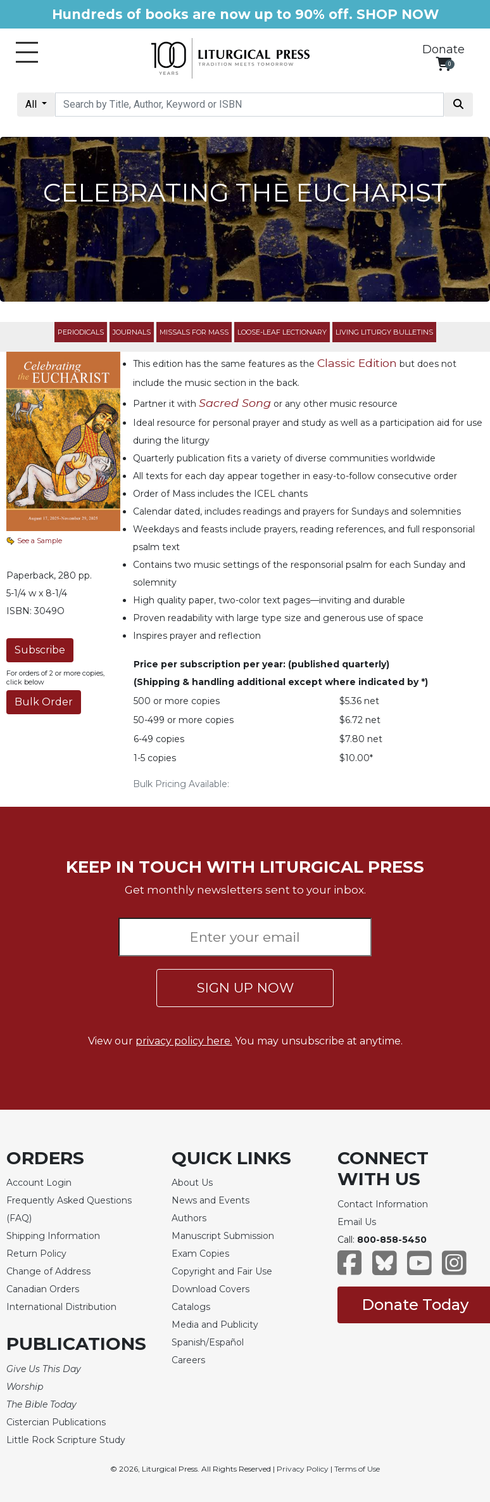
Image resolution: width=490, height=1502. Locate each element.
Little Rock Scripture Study (65, 1440)
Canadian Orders (42, 1289)
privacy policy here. (183, 1041)
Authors (189, 1218)
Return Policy (36, 1253)
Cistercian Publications (56, 1422)
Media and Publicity (215, 1324)
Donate (443, 49)
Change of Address (48, 1271)
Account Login (39, 1182)
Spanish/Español (208, 1342)
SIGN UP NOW (245, 988)
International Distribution (61, 1307)
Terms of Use (357, 1468)
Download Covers (210, 1289)
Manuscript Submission (223, 1236)
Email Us (356, 1222)
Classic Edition (357, 362)
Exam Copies (200, 1253)
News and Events (210, 1200)
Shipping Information (53, 1236)
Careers (188, 1360)
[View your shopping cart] (443, 63)
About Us (192, 1182)
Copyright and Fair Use (222, 1271)
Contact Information (382, 1204)
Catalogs (191, 1307)
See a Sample (39, 540)
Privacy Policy (303, 1468)
